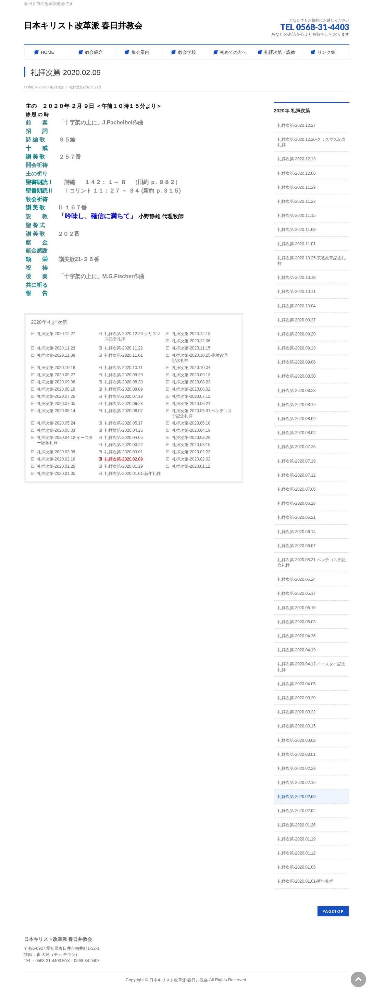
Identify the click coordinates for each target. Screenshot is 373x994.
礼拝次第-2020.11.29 (56, 348)
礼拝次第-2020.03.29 (191, 437)
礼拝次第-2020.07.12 (191, 396)
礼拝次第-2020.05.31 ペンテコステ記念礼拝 (202, 413)
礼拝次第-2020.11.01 (123, 355)
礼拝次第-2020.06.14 (56, 410)
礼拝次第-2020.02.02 (191, 459)
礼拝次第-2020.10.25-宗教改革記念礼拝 (200, 358)
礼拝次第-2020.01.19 (123, 466)
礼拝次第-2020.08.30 (123, 382)
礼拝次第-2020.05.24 (56, 423)
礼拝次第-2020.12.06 (191, 341)
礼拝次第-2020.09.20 (123, 374)
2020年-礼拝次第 (49, 322)
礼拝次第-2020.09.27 (56, 374)
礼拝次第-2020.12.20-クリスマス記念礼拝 (132, 336)
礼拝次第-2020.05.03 (56, 430)
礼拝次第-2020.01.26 (56, 466)
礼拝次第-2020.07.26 (56, 396)
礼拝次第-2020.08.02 (191, 389)
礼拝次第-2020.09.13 (191, 374)
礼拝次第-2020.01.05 (56, 473)
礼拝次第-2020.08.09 (123, 389)
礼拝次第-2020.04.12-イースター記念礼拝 (65, 440)
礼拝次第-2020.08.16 (56, 389)
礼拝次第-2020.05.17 (123, 423)
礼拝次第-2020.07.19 (123, 396)
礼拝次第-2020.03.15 (191, 444)
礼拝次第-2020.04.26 (123, 430)
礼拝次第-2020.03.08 (56, 452)
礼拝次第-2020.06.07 (123, 410)
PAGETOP (333, 911)
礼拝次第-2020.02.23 (191, 452)
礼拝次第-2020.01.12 (191, 466)
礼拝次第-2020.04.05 (123, 437)
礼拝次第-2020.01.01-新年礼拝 (132, 473)
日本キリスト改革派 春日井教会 (83, 25)
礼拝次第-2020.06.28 (123, 403)
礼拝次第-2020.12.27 (56, 333)
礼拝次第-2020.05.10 (191, 423)
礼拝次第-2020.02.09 (123, 459)
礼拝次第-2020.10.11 (123, 367)
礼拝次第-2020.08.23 (191, 382)
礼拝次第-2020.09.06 (56, 382)
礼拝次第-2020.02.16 (56, 459)
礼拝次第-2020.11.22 (123, 348)
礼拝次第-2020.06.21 (191, 403)
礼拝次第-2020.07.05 (56, 403)
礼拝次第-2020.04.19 (191, 430)
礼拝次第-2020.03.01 (123, 452)
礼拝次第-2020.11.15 (191, 348)
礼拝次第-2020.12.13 (191, 333)
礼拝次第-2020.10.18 (56, 367)
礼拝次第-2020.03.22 (123, 444)
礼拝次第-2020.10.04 (191, 367)
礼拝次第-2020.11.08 (56, 355)
